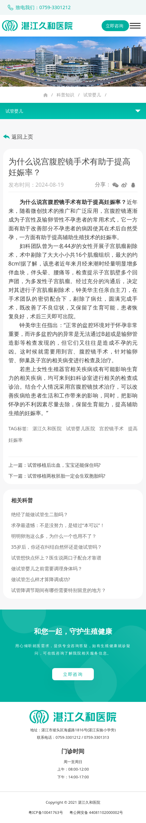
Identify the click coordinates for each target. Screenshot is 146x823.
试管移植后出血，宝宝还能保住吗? (64, 465)
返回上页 (22, 136)
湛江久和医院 (47, 428)
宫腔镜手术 (111, 428)
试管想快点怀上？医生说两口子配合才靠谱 (56, 557)
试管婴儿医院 (81, 428)
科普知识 (65, 95)
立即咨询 (114, 26)
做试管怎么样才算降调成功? (40, 579)
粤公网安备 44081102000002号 (96, 812)
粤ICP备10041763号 (45, 812)
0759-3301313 (96, 737)
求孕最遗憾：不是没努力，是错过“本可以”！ (58, 525)
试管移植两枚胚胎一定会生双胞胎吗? (66, 476)
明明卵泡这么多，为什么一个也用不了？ (54, 536)
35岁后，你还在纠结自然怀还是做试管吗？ (56, 547)
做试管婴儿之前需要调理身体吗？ (46, 568)
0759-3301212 (68, 737)
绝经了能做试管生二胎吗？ (39, 514)
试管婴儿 (92, 95)
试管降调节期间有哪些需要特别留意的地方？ (58, 590)
